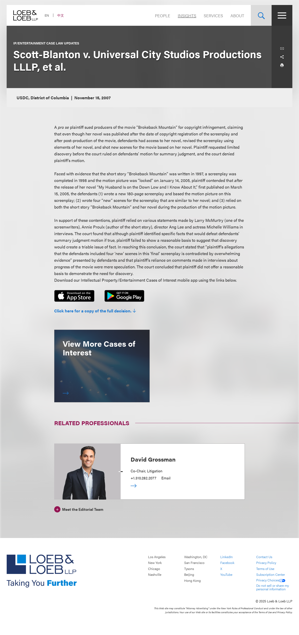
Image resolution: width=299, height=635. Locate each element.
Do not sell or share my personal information (272, 587)
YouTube (226, 574)
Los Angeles (156, 556)
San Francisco (194, 562)
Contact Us (264, 556)
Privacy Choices (270, 580)
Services (213, 15)
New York (155, 562)
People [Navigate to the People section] (162, 15)
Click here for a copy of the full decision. (92, 310)
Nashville (154, 574)
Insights (187, 15)
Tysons (189, 568)
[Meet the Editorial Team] (78, 508)
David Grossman (153, 459)
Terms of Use (265, 568)
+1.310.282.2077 (143, 477)
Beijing (189, 574)
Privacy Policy (266, 562)
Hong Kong (192, 580)
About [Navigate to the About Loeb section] (237, 15)
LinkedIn (226, 556)
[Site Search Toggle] (261, 15)
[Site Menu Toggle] (282, 15)
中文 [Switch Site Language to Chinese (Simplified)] (60, 15)
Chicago (154, 568)
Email (165, 477)
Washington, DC (195, 556)
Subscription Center (270, 574)
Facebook (227, 562)
